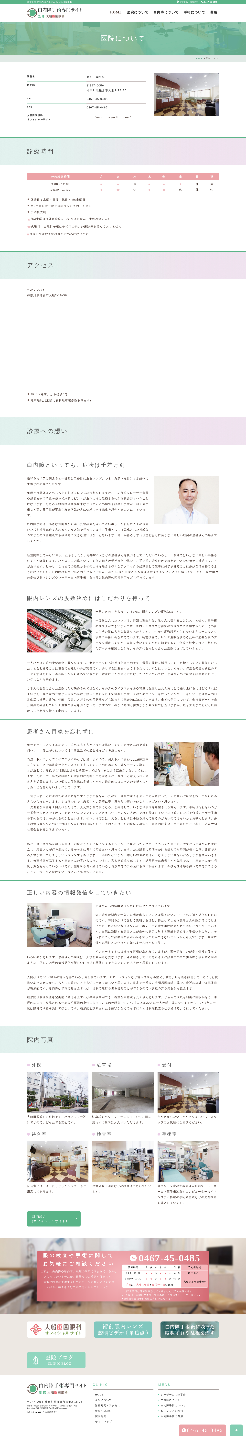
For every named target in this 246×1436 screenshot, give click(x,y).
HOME (116, 12)
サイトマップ (103, 1421)
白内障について (166, 12)
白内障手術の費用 (172, 1416)
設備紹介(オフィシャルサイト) (49, 1219)
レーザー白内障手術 (173, 1394)
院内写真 (100, 1416)
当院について (103, 1400)
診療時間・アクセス (107, 1405)
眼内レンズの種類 (172, 1410)
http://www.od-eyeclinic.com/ (108, 117)
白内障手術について (173, 1405)
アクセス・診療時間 (189, 2)
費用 (213, 12)
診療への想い (103, 1410)
